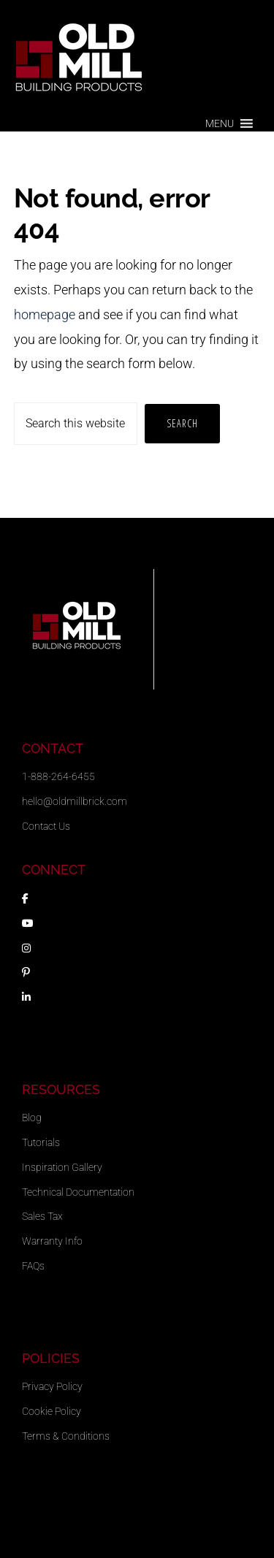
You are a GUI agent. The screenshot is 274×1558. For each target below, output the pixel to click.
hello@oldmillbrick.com (74, 801)
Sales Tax (42, 1216)
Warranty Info (52, 1241)
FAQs (33, 1266)
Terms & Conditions (66, 1436)
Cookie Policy (51, 1411)
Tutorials (41, 1142)
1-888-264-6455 (58, 776)
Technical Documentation (78, 1192)
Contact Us (46, 826)
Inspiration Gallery (62, 1167)
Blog (32, 1117)
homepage (44, 314)
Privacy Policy (52, 1386)
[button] (219, 123)
